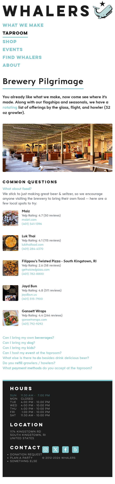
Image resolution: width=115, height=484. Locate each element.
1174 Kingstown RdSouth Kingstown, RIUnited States (28, 435)
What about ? (17, 188)
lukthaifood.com (33, 245)
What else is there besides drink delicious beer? (46, 358)
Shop (10, 42)
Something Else (23, 461)
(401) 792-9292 (32, 324)
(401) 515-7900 (32, 299)
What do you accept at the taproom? (47, 368)
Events (13, 50)
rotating (10, 108)
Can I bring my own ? (28, 337)
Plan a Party (21, 458)
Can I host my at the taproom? (32, 353)
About (12, 65)
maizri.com (29, 220)
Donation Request (26, 454)
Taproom (15, 33)
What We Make (23, 25)
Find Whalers (22, 58)
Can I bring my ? (19, 342)
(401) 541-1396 (32, 224)
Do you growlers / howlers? (29, 363)
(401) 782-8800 (33, 274)
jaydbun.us (29, 295)
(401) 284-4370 (32, 249)
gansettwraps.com (34, 320)
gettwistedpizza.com (36, 270)
